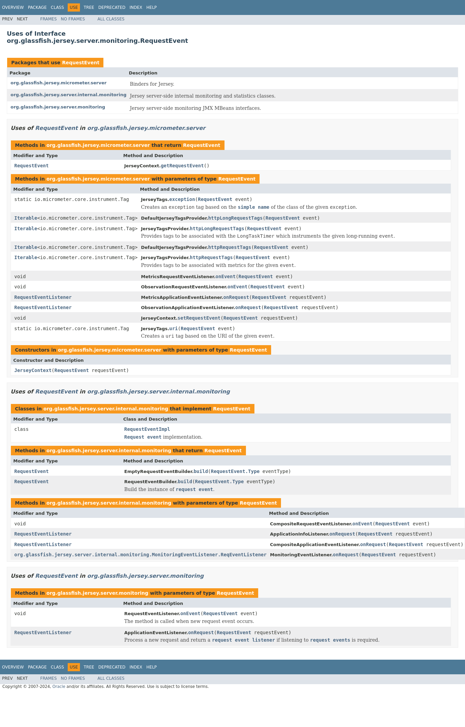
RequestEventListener (43, 297)
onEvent (226, 276)
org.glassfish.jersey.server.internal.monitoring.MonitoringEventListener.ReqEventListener (140, 554)
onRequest (236, 297)
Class (57, 7)
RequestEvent (80, 62)
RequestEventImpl (147, 429)
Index (136, 7)
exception (182, 199)
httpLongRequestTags (235, 218)
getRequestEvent (182, 165)
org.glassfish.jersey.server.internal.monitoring (69, 94)
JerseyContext (33, 370)
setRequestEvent (199, 318)
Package (37, 7)
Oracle (58, 686)
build (201, 471)
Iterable (25, 218)
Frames (48, 19)
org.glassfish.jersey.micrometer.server (58, 82)
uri (173, 328)
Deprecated (112, 7)
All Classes (111, 19)
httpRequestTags (229, 247)
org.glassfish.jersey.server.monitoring (58, 106)
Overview (13, 7)
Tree (89, 7)
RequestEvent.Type (235, 471)
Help (151, 7)
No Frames (73, 19)
